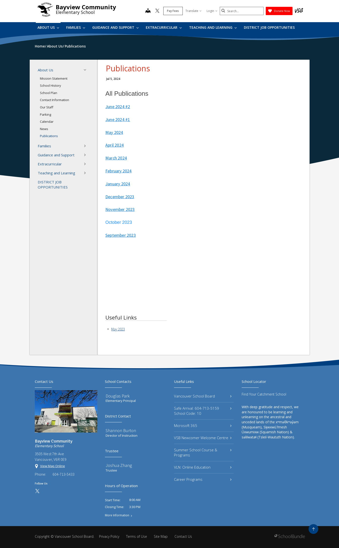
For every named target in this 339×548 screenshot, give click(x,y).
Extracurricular (164, 27)
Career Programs (203, 479)
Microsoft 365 (203, 425)
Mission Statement (53, 78)
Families (75, 27)
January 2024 (117, 184)
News (44, 129)
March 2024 (116, 158)
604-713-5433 (63, 474)
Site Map (161, 536)
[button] (86, 70)
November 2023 (120, 209)
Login (212, 11)
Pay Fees (173, 11)
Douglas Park (118, 396)
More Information (117, 515)
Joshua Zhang (119, 465)
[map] (148, 11)
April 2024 (114, 145)
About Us (48, 27)
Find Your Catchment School (264, 394)
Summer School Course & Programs (203, 452)
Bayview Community (86, 7)
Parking (45, 114)
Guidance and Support (115, 27)
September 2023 (120, 235)
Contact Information (54, 100)
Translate (193, 11)
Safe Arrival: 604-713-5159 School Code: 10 (203, 411)
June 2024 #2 (117, 106)
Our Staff (46, 107)
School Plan (48, 93)
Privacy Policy (109, 536)
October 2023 (118, 222)
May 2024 (114, 132)
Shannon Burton (121, 430)
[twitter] (157, 11)
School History (50, 85)
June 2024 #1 (117, 119)
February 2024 (118, 171)
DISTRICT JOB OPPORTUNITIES (269, 27)
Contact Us (183, 536)
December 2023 (119, 196)
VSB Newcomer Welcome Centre (203, 437)
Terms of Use (136, 536)
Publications (49, 136)
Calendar (47, 121)
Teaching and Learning (213, 27)
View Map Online (52, 466)
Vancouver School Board (203, 396)
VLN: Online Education (203, 467)
